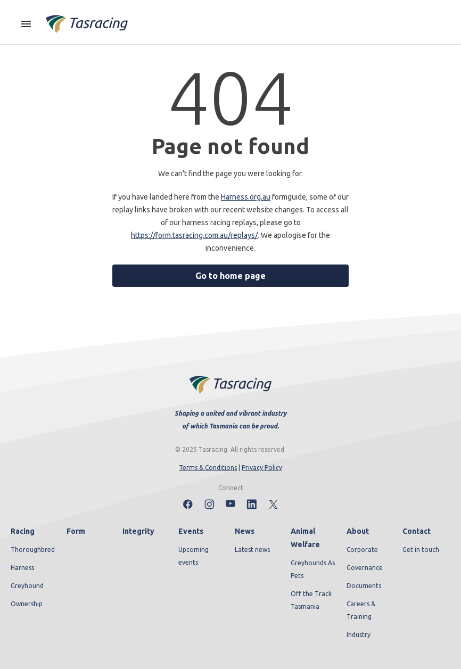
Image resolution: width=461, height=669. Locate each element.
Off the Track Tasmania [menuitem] (311, 600)
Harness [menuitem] (22, 567)
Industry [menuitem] (359, 634)
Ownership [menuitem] (27, 603)
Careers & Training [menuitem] (361, 610)
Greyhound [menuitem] (27, 585)
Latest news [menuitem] (252, 549)
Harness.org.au (245, 197)
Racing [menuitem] (23, 531)
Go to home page (230, 275)
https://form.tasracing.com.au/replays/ (194, 235)
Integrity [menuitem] (138, 531)
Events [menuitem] (190, 531)
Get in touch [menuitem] (420, 549)
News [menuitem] (244, 531)
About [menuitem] (358, 531)
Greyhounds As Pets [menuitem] (313, 569)
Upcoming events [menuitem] (193, 556)
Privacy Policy (262, 467)
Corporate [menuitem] (362, 549)
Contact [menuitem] (416, 531)
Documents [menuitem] (364, 585)
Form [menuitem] (76, 531)
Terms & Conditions (208, 467)
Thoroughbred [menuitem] (33, 549)
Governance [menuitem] (365, 567)
